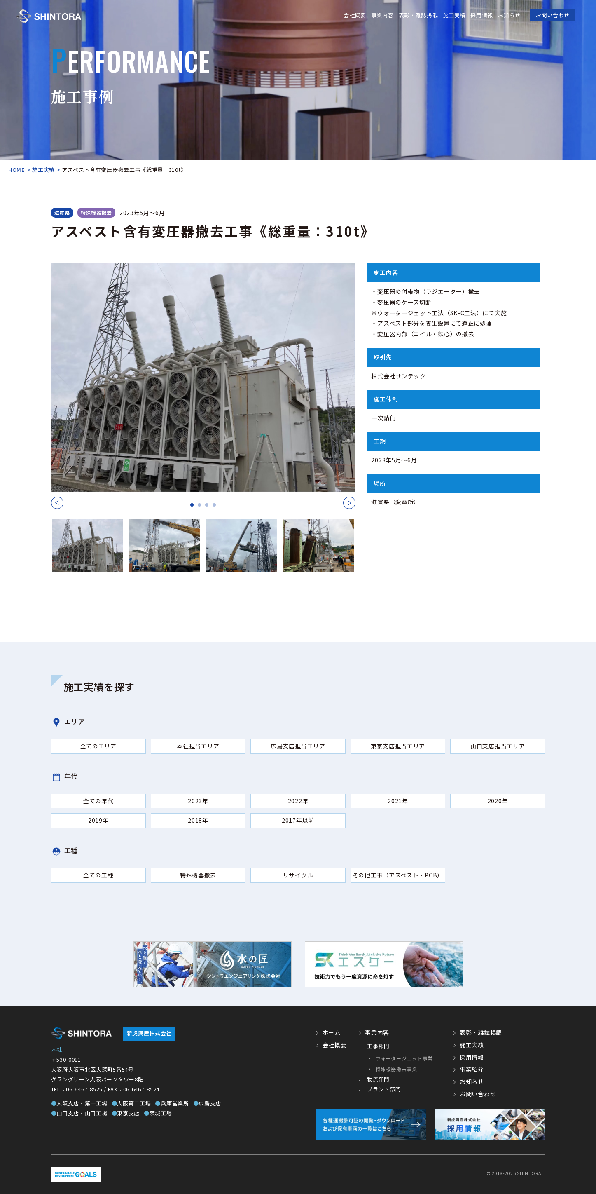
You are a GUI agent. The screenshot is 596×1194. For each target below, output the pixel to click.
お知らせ (509, 15)
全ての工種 (98, 875)
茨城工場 (158, 1113)
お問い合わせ (553, 15)
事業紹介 (472, 1069)
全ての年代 (98, 801)
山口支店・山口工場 (79, 1113)
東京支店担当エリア (398, 746)
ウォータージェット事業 (404, 1058)
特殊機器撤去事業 (396, 1068)
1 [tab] (192, 505)
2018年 (198, 820)
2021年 (398, 801)
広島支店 (207, 1103)
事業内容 (382, 15)
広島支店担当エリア (298, 746)
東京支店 (126, 1113)
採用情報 (481, 15)
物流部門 (378, 1079)
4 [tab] (214, 505)
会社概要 (355, 15)
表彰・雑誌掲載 (418, 15)
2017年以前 (298, 820)
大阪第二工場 (131, 1103)
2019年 (98, 820)
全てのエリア (98, 746)
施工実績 (454, 15)
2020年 (498, 801)
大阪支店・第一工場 (79, 1103)
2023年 (198, 801)
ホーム (332, 1032)
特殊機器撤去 (198, 875)
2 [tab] (199, 505)
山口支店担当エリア (497, 746)
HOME (16, 170)
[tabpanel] (203, 377)
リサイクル (298, 875)
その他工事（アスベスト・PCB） (398, 875)
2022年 (298, 801)
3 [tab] (206, 505)
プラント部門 (384, 1089)
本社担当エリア (198, 746)
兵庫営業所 (172, 1103)
